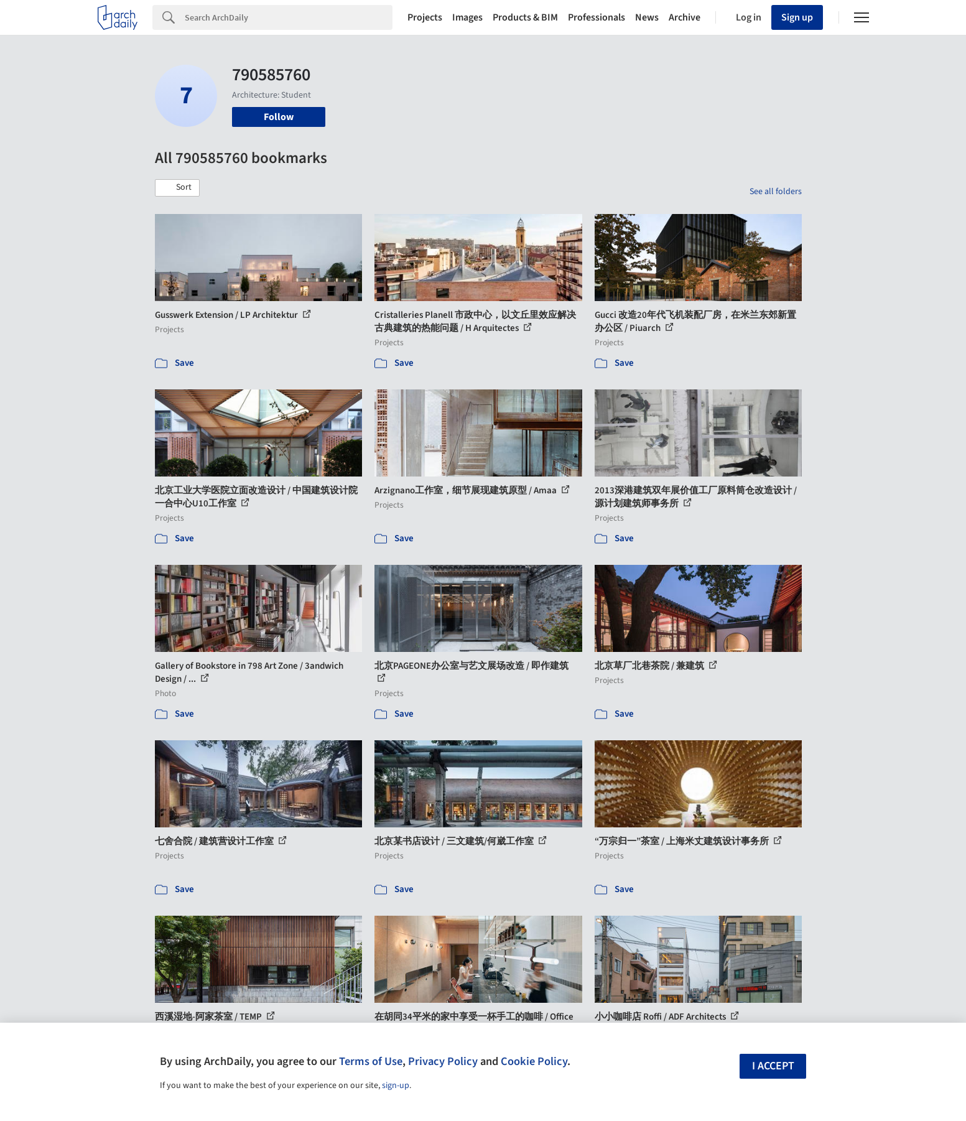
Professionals (596, 17)
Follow (279, 117)
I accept (773, 1066)
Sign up (797, 17)
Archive (684, 17)
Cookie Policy (534, 1061)
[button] (177, 188)
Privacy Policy (443, 1061)
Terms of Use (370, 1061)
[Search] (288, 17)
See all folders (776, 191)
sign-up (395, 1085)
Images (467, 17)
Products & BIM (525, 17)
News (647, 17)
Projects (424, 17)
